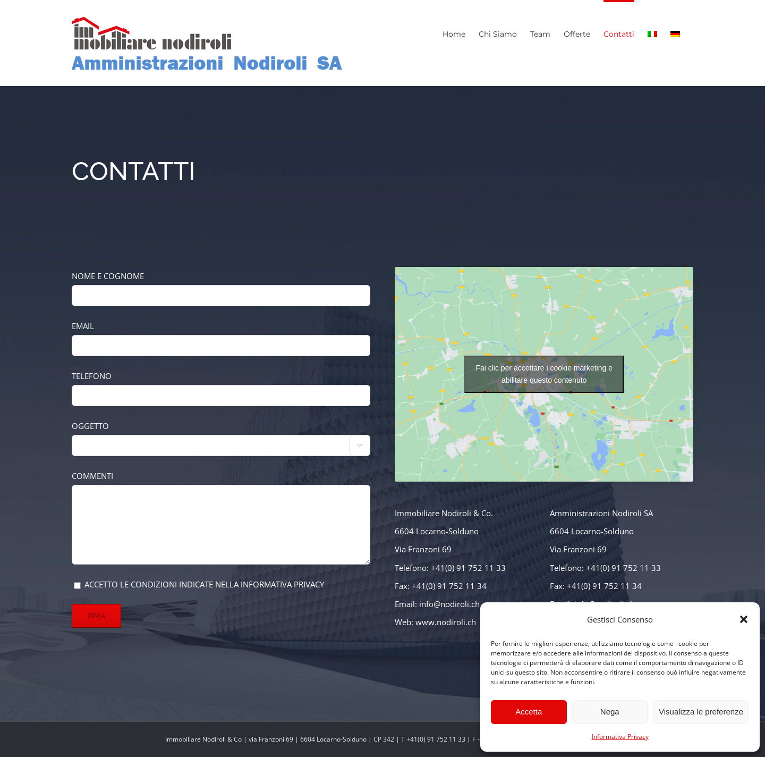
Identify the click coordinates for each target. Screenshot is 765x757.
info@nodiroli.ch (449, 604)
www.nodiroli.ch (445, 622)
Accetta (528, 711)
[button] (743, 619)
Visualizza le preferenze (701, 711)
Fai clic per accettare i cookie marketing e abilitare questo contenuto (544, 374)
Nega (609, 711)
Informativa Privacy (620, 736)
